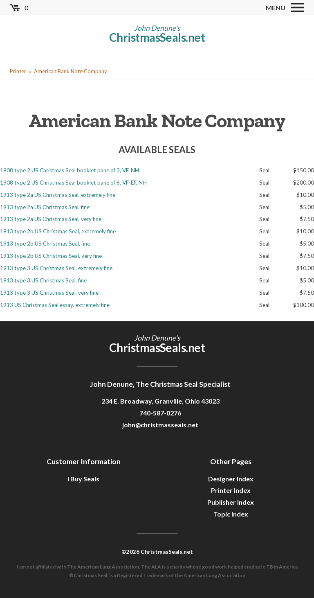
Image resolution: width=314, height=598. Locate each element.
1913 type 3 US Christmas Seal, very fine (49, 292)
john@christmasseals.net (160, 425)
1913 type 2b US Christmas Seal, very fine (51, 256)
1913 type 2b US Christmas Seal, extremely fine (58, 231)
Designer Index (230, 479)
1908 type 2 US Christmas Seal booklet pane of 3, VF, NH (69, 170)
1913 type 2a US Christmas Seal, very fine (50, 219)
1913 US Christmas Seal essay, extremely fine (55, 305)
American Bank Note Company (70, 71)
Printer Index (231, 490)
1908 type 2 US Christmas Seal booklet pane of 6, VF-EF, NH (73, 182)
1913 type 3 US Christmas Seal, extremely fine (56, 268)
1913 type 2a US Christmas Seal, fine (45, 207)
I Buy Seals (83, 479)
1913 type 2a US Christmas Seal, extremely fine (57, 195)
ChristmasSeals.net (157, 37)
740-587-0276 (160, 413)
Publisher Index (230, 502)
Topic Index (230, 514)
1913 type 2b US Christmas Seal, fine (45, 243)
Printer (18, 71)
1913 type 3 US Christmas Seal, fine (43, 280)
